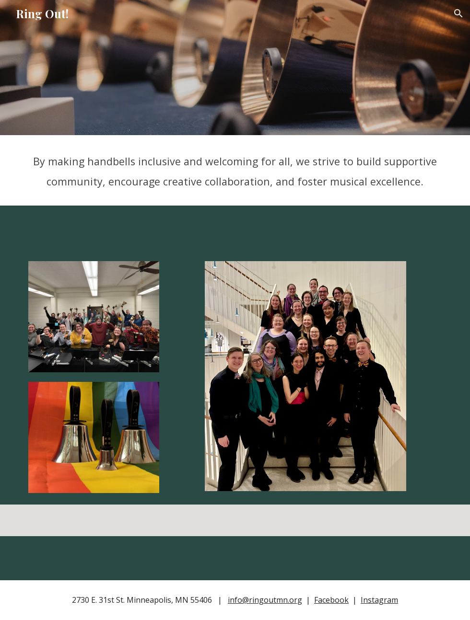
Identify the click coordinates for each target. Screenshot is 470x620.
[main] (235, 170)
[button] (458, 13)
